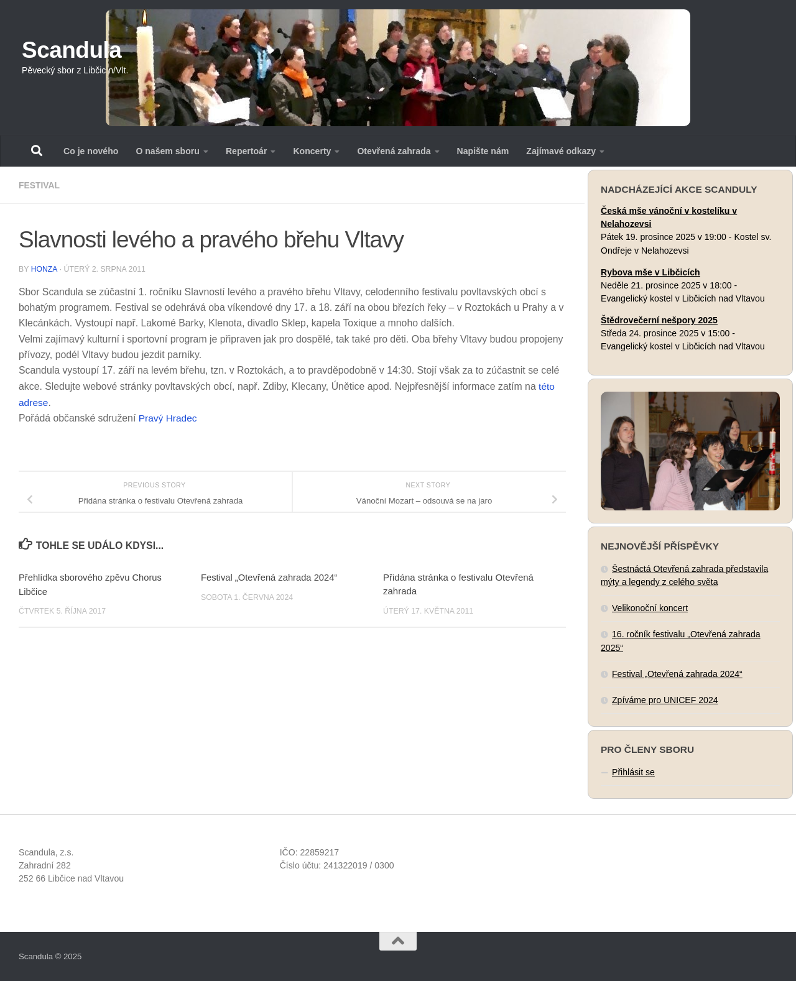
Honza (44, 269)
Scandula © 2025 (50, 956)
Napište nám (483, 151)
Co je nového (90, 151)
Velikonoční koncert (650, 608)
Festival (39, 185)
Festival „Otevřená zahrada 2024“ (270, 576)
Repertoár (246, 151)
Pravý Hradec (168, 418)
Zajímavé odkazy (561, 151)
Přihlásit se (633, 772)
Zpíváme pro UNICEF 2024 (665, 700)
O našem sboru (168, 151)
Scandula (71, 50)
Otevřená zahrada (393, 151)
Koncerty (312, 151)
